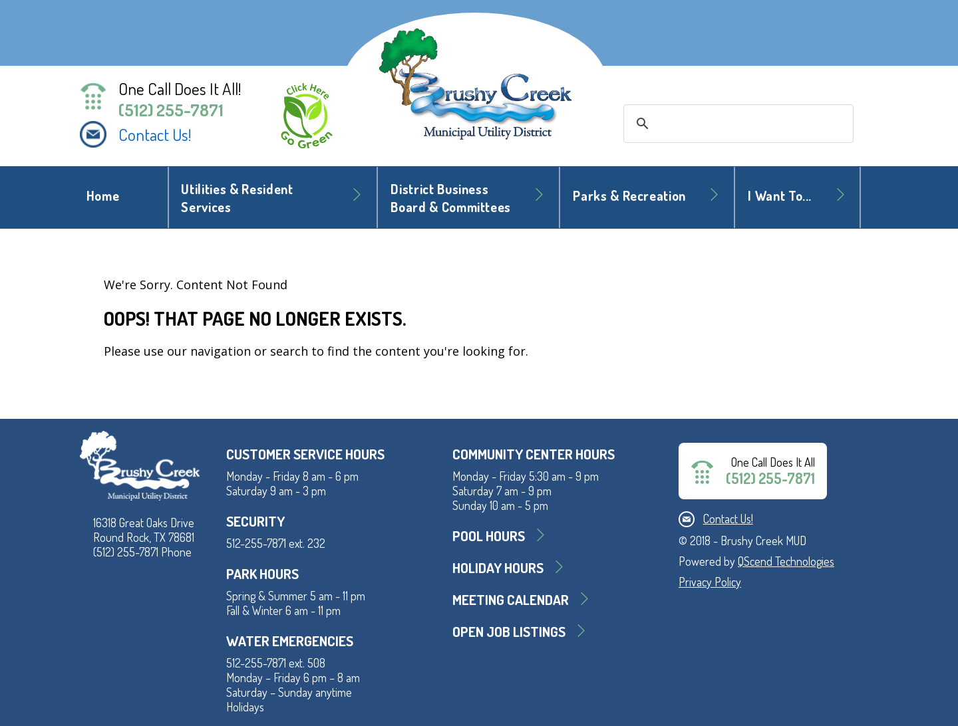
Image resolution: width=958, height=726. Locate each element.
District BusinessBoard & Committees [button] (451, 198)
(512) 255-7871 (171, 109)
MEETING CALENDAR (510, 599)
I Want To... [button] (780, 195)
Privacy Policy (710, 581)
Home (103, 195)
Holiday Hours (498, 567)
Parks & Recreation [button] (629, 195)
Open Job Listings (508, 631)
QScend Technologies (786, 561)
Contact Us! (155, 134)
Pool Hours (488, 535)
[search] (736, 123)
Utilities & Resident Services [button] (237, 198)
